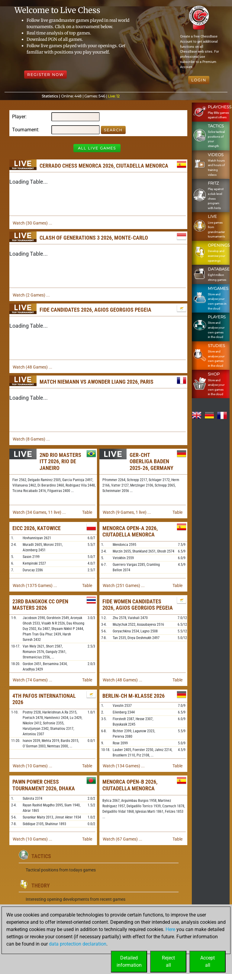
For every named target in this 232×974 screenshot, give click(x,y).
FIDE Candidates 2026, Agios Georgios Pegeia (95, 310)
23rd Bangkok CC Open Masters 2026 (40, 604)
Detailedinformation (129, 961)
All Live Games (97, 148)
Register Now (45, 74)
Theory (40, 885)
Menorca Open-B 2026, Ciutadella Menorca (129, 785)
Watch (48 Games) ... (32, 367)
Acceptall (207, 961)
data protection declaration (77, 944)
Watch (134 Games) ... (124, 765)
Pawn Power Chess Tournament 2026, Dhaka (43, 785)
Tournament (25, 130)
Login (198, 80)
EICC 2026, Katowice (36, 528)
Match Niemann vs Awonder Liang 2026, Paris (96, 382)
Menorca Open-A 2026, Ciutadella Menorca (130, 531)
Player (18, 117)
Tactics (41, 856)
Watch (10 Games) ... (32, 765)
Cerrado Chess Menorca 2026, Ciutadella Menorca (104, 165)
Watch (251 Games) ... (124, 585)
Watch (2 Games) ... (31, 295)
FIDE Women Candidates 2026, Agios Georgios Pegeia (137, 604)
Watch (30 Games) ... (32, 223)
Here (170, 929)
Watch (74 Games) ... (32, 679)
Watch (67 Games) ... (122, 839)
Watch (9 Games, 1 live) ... (127, 512)
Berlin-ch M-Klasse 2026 (133, 696)
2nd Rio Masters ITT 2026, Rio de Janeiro (60, 461)
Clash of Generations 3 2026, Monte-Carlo (94, 237)
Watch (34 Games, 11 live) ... (39, 512)
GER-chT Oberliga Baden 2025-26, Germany (151, 461)
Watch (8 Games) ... (31, 439)
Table (87, 512)
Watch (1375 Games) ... (35, 585)
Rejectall (168, 961)
